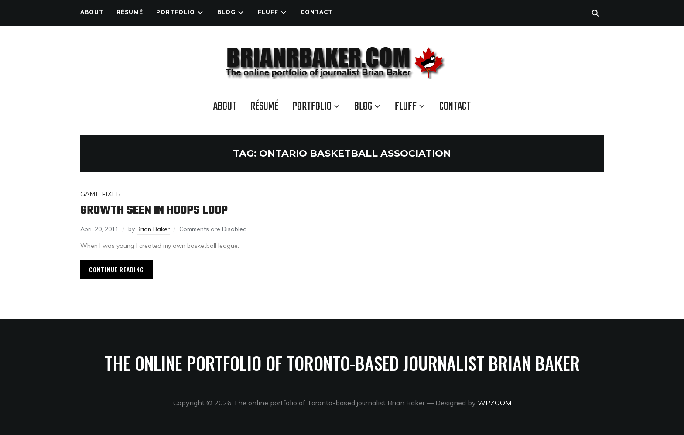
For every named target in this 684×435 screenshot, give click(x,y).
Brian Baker (153, 229)
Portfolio (175, 12)
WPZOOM (494, 402)
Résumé (129, 12)
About (91, 12)
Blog (226, 12)
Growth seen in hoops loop (154, 210)
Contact (316, 12)
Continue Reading (116, 269)
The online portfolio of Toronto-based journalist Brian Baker (342, 363)
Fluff (268, 12)
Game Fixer (100, 194)
